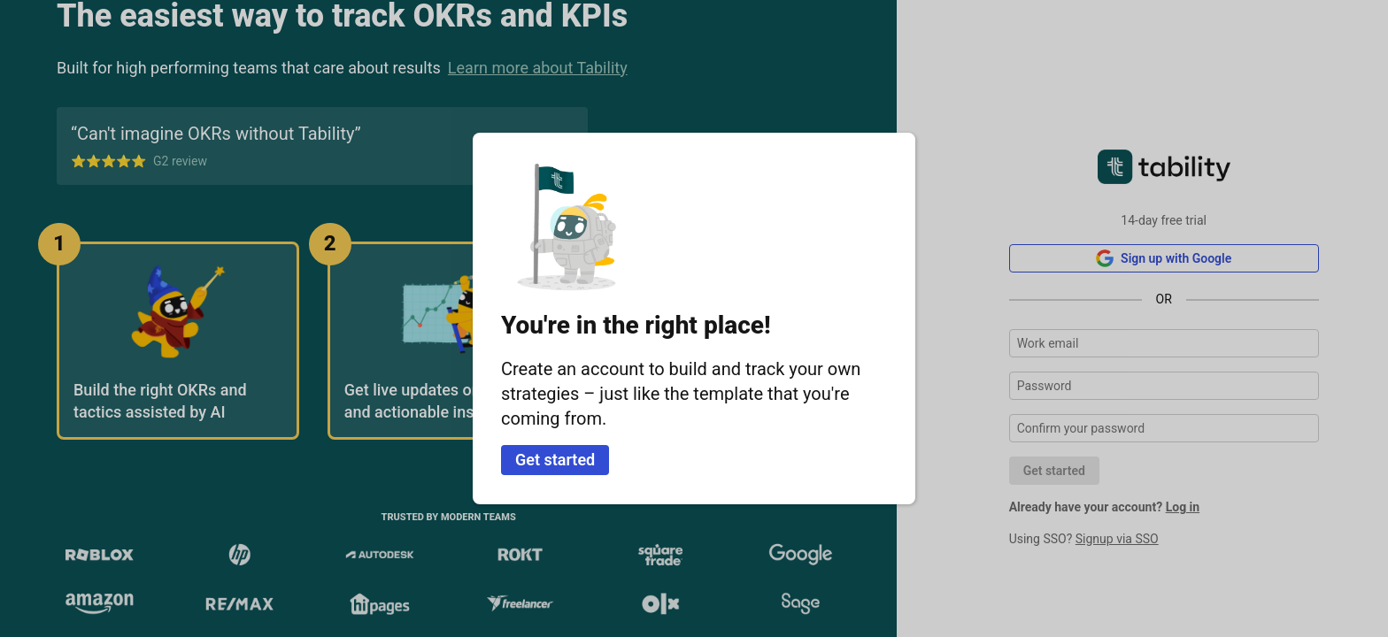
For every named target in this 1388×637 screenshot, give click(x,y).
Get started (555, 459)
